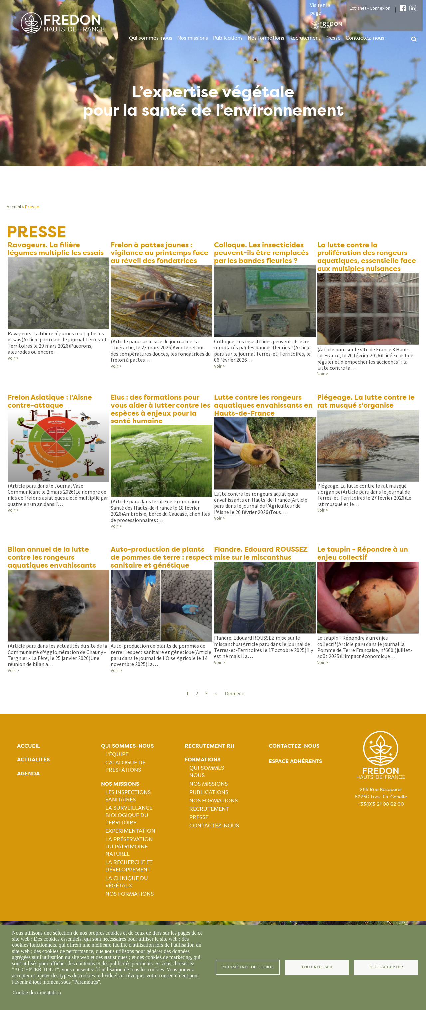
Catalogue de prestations (125, 788)
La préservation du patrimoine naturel (129, 868)
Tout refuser (317, 967)
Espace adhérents (295, 783)
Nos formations (266, 38)
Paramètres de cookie (247, 967)
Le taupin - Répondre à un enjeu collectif (364, 566)
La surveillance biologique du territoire (129, 837)
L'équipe (117, 775)
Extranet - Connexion (370, 8)
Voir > (13, 359)
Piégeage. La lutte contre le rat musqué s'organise (367, 412)
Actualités (33, 781)
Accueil (14, 207)
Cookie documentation (37, 992)
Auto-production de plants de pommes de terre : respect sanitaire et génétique (159, 574)
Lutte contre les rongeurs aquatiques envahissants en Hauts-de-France (260, 416)
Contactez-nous (365, 38)
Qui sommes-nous (150, 38)
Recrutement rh (209, 767)
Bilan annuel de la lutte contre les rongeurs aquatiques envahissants (53, 570)
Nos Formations (130, 915)
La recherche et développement (129, 888)
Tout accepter (386, 967)
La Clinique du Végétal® (127, 904)
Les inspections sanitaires (128, 818)
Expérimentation (130, 852)
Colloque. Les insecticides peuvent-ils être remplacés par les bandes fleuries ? (263, 254)
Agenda (28, 795)
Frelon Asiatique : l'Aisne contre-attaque (52, 412)
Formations (202, 781)
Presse (333, 38)
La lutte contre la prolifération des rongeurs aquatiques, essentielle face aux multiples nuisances (364, 262)
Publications (228, 38)
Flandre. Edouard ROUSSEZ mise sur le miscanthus (263, 566)
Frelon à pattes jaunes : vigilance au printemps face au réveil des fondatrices (161, 254)
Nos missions (192, 38)
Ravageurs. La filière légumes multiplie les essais (58, 249)
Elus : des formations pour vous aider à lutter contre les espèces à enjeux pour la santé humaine (161, 420)
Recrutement (304, 38)
